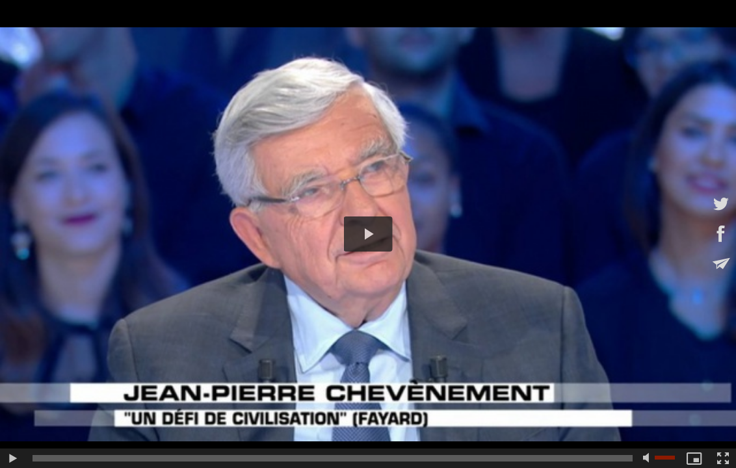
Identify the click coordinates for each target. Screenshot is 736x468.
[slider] (333, 458)
